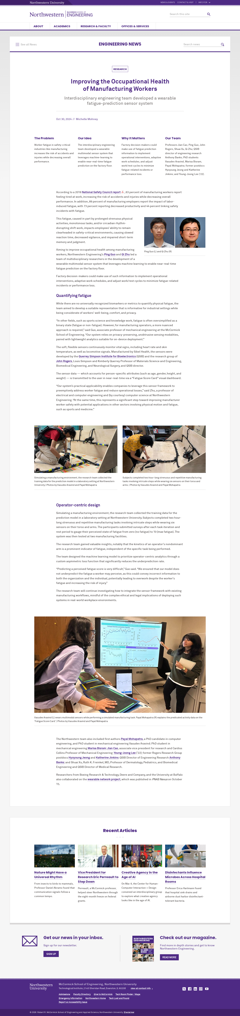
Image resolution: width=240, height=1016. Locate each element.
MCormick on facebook (189, 989)
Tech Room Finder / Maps (128, 994)
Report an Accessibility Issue (73, 1002)
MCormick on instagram (201, 989)
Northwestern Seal (44, 991)
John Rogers (64, 361)
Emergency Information (70, 998)
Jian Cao (112, 748)
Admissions (64, 994)
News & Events (168, 3)
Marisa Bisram (97, 748)
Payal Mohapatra (132, 739)
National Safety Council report (101, 192)
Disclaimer (129, 1012)
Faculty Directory (82, 994)
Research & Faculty (97, 26)
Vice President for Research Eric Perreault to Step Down (98, 877)
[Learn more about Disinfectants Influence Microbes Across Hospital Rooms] (185, 856)
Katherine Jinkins (107, 757)
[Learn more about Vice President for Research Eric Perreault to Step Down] (98, 856)
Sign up (51, 954)
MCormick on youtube (206, 989)
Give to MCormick (103, 994)
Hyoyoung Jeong (79, 757)
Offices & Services (136, 26)
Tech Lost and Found (119, 998)
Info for (204, 3)
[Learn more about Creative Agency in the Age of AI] (142, 856)
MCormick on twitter (183, 989)
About (40, 26)
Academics (63, 26)
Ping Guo (109, 254)
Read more (169, 957)
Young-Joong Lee (125, 753)
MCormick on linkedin (195, 989)
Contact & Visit (185, 3)
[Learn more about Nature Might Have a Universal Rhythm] (54, 856)
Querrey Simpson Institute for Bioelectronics (107, 356)
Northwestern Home (95, 998)
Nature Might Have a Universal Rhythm (50, 874)
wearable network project (104, 779)
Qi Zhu (126, 254)
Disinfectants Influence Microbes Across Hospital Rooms (185, 877)
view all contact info (141, 988)
